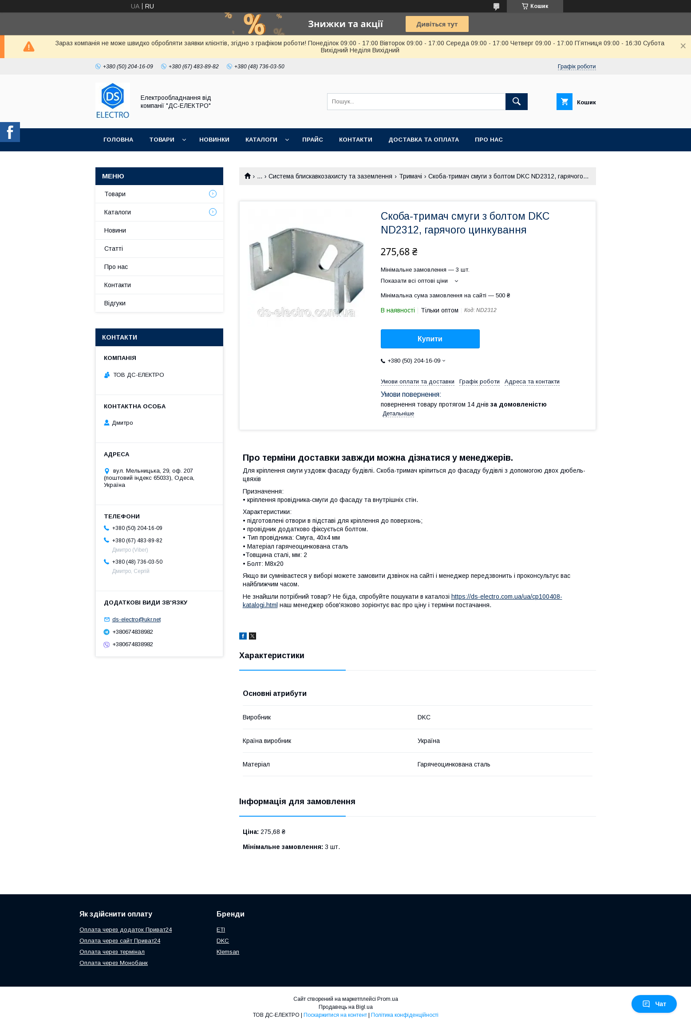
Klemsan (228, 951)
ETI (221, 929)
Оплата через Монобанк (113, 963)
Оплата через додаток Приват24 (125, 929)
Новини (115, 230)
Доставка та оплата (423, 139)
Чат (654, 1004)
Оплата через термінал (112, 951)
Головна (118, 139)
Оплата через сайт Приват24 (119, 940)
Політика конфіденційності (404, 1015)
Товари (161, 139)
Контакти (355, 139)
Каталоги (261, 139)
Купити (430, 339)
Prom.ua (387, 999)
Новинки (214, 139)
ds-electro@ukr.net (136, 619)
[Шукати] (516, 101)
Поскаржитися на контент (335, 1015)
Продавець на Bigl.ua (346, 1007)
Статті (113, 248)
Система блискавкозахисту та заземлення (330, 176)
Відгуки (115, 303)
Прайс (312, 139)
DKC (223, 940)
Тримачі (410, 176)
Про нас (489, 139)
